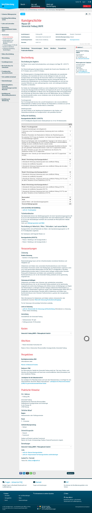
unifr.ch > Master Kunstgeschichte (32, 452)
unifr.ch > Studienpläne (29, 210)
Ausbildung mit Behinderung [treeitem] (6, 100)
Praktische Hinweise (27, 50)
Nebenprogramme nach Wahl (36, 223)
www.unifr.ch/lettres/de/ (84, 72)
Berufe (6, 500)
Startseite (22, 9)
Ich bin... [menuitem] (87, 6)
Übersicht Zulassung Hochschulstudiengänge (48, 300)
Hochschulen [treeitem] (5, 35)
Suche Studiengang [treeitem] (8, 37)
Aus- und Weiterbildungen (24, 495)
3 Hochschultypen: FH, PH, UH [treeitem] (10, 45)
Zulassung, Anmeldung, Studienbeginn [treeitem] (8, 49)
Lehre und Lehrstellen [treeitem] (8, 23)
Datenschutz (81, 506)
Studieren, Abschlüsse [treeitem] (8, 47)
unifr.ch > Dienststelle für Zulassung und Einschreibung (39, 309)
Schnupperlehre (8, 498)
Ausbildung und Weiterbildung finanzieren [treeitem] (9, 94)
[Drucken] (86, 14)
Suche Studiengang (50, 9)
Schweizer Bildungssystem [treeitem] (9, 14)
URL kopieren (70, 473)
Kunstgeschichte (60, 9)
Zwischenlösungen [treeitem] (7, 81)
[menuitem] (25, 4)
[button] (20, 473)
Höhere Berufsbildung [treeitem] (8, 54)
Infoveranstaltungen (23, 500)
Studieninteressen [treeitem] (7, 39)
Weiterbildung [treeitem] (5, 58)
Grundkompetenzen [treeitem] (7, 62)
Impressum (87, 506)
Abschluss (53, 48)
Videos (20, 498)
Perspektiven (62, 48)
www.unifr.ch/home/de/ (83, 58)
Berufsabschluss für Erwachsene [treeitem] (7, 66)
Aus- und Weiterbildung (31, 9)
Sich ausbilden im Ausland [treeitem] (9, 77)
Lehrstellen (7, 495)
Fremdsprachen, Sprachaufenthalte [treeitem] (7, 72)
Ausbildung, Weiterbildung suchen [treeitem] (9, 19)
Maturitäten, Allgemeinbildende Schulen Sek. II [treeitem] (9, 29)
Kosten (46, 48)
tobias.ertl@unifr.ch (34, 460)
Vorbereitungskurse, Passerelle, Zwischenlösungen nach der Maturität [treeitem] (9, 87)
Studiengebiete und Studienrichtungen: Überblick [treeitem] (8, 42)
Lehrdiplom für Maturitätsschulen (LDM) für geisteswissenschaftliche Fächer (45, 382)
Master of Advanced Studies (29, 365)
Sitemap (77, 506)
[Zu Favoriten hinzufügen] (89, 14)
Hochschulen (41, 9)
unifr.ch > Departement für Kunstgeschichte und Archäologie (40, 454)
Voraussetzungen (36, 48)
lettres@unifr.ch (83, 71)
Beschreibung (25, 48)
